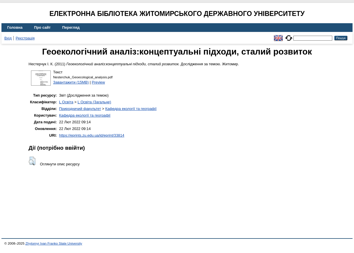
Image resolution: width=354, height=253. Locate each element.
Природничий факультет (80, 108)
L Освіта (66, 102)
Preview (98, 82)
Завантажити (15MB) (71, 82)
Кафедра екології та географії (131, 108)
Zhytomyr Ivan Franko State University (54, 243)
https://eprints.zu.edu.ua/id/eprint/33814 (91, 135)
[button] (32, 161)
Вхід (8, 38)
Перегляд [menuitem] (71, 27)
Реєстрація (25, 38)
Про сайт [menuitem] (42, 27)
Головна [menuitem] (15, 27)
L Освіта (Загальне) (94, 102)
